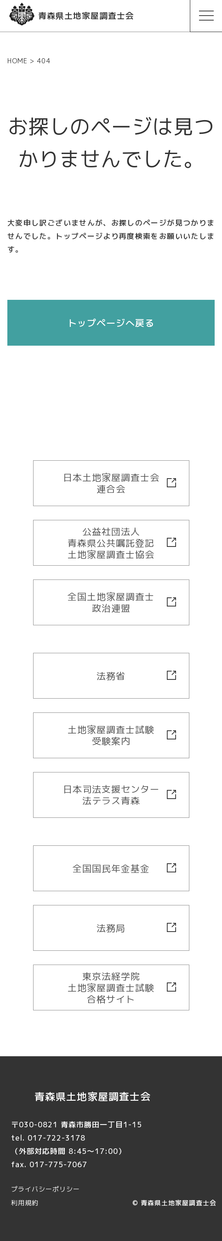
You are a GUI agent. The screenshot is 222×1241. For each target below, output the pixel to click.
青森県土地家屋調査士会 (178, 1202)
